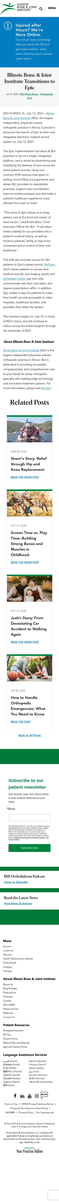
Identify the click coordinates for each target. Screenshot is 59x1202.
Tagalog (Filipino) (11, 1082)
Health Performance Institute (18, 959)
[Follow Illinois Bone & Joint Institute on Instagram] (37, 1095)
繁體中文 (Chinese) (12, 1072)
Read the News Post (25, 477)
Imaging (7, 967)
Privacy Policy (26, 1113)
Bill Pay (7, 1035)
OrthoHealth (9, 963)
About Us (8, 984)
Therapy (7, 971)
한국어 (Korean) (37, 1078)
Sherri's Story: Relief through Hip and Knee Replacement (29, 464)
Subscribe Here (29, 848)
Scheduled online (14, 278)
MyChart (49, 264)
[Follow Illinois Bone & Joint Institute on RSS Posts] (44, 1095)
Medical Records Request (16, 1043)
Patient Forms (10, 1039)
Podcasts (7, 997)
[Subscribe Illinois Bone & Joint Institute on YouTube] (29, 1095)
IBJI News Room (29, 94)
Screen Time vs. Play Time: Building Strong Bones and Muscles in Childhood (29, 544)
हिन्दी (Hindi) (8, 1085)
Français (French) (37, 1065)
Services (7, 955)
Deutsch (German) (38, 1075)
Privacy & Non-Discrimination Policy (29, 1108)
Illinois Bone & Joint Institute (21, 350)
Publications (9, 993)
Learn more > (24, 58)
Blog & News (10, 989)
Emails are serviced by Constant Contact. (29, 837)
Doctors (7, 946)
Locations (8, 951)
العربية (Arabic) (10, 1061)
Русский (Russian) (11, 1078)
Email (11, 809)
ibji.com (46, 388)
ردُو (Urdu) (34, 1072)
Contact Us (9, 1017)
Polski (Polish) (9, 1068)
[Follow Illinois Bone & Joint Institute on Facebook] (15, 1095)
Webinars (8, 1013)
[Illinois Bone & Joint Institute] (18, 9)
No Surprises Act (45, 1113)
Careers (7, 1001)
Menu (52, 8)
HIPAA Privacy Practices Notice (37, 1104)
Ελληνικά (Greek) (11, 1065)
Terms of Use (11, 1104)
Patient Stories (10, 1009)
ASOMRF (10, 1113)
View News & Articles (18, 903)
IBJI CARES (9, 1005)
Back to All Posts (29, 735)
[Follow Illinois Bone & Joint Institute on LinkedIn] (22, 1095)
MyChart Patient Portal (15, 1047)
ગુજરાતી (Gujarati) (11, 1075)
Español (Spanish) (37, 1061)
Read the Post (21, 722)
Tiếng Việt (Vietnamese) (41, 1082)
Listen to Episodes (16, 882)
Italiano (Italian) (36, 1068)
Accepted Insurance (13, 1031)
